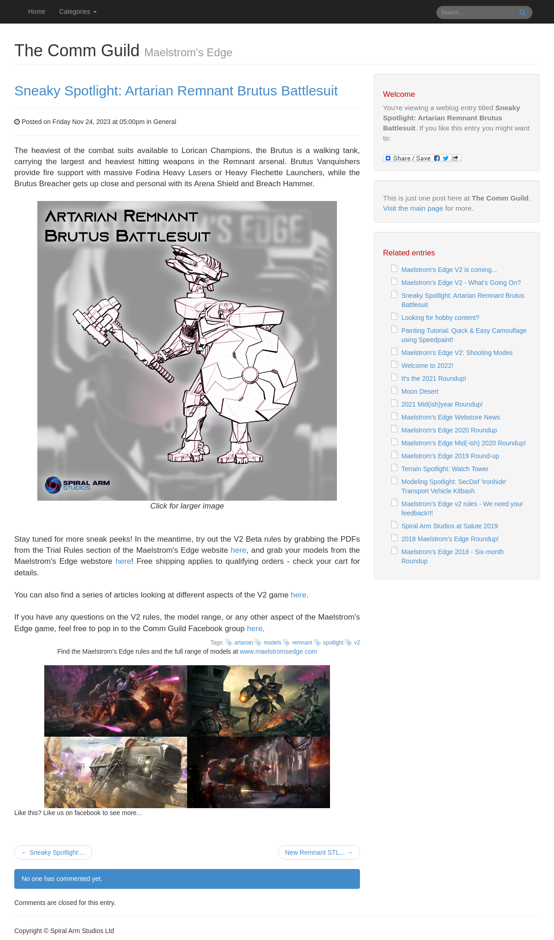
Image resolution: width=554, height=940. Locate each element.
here (239, 550)
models (272, 642)
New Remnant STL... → (319, 852)
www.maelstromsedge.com (278, 651)
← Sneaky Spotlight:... (53, 852)
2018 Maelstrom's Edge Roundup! (450, 539)
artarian (244, 642)
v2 (357, 642)
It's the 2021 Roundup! (433, 378)
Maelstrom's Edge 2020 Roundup (449, 430)
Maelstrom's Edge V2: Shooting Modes (457, 352)
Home (36, 11)
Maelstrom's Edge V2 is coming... (449, 269)
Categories (78, 11)
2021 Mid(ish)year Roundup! (442, 404)
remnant (302, 642)
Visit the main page (413, 208)
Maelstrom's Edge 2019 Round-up (450, 456)
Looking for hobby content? (440, 317)
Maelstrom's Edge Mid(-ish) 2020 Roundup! (463, 443)
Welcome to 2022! (427, 365)
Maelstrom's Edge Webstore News (450, 417)
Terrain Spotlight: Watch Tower (445, 469)
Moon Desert (419, 391)
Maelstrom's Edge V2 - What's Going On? (461, 282)
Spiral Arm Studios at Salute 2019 (449, 526)
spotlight (333, 642)
